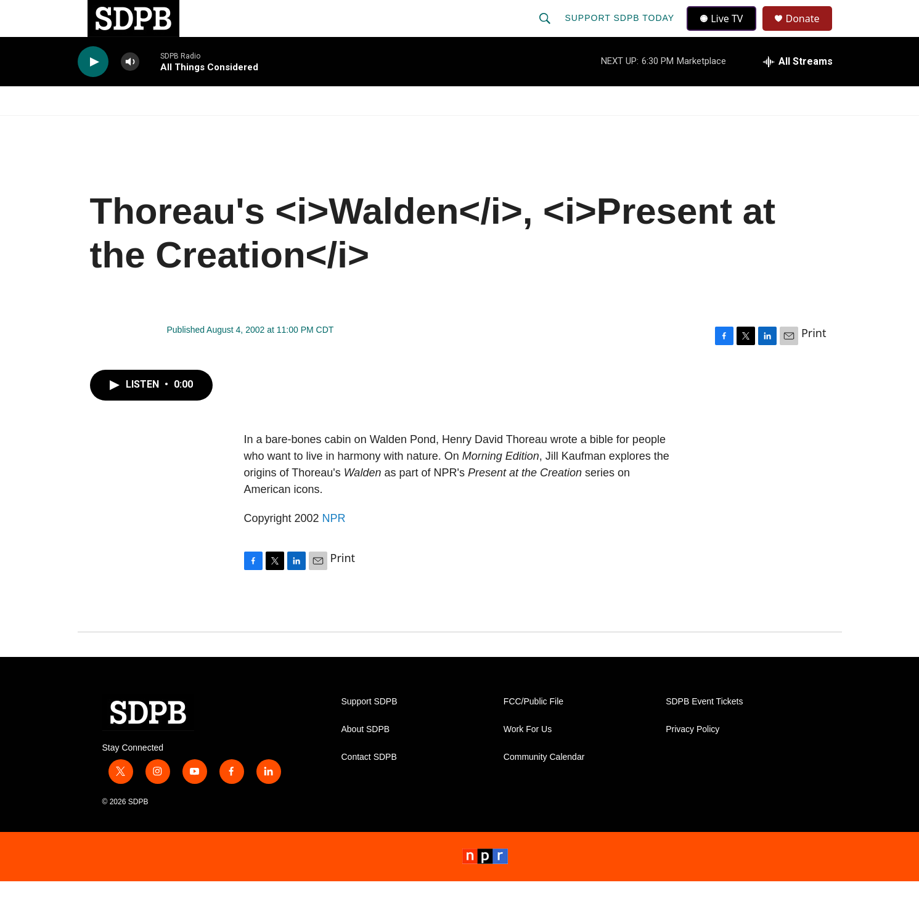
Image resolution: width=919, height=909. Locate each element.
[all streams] (798, 89)
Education (389, 128)
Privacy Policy (692, 757)
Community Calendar (544, 784)
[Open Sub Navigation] (157, 128)
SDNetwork (779, 128)
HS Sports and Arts (282, 128)
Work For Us (528, 757)
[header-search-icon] (546, 32)
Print (814, 360)
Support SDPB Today (621, 32)
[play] (93, 90)
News (188, 128)
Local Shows (478, 128)
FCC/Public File (533, 729)
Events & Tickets (676, 128)
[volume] (130, 90)
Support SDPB (369, 729)
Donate (810, 32)
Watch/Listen (113, 128)
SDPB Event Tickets (704, 729)
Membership (572, 128)
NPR (334, 546)
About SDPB (365, 757)
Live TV (725, 32)
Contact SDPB (369, 784)
